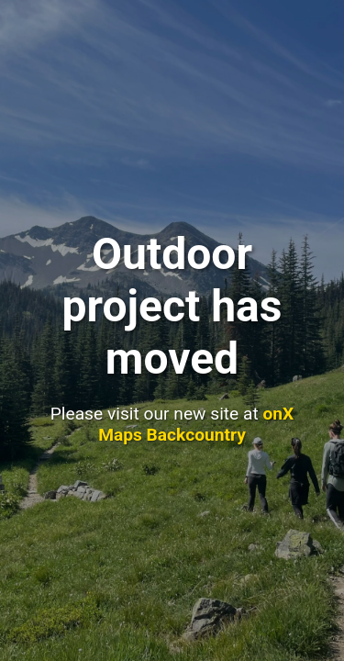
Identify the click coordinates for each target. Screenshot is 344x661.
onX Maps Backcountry (196, 424)
